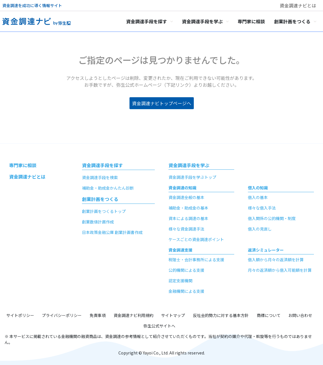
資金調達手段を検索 (100, 177)
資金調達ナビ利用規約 (133, 315)
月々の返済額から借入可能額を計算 (280, 270)
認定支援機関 (180, 280)
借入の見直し (260, 229)
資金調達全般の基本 (186, 197)
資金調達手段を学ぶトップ (192, 177)
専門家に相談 (22, 165)
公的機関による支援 (186, 270)
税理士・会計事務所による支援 (196, 259)
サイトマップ (173, 315)
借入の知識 (258, 187)
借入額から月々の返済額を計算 (276, 259)
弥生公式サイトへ (159, 326)
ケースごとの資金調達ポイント (196, 239)
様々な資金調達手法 (186, 229)
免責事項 (98, 315)
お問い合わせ (300, 315)
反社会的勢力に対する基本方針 (221, 315)
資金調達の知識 (182, 187)
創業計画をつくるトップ (104, 211)
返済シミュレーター (266, 250)
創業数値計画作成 (98, 222)
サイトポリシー (20, 315)
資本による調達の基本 (188, 218)
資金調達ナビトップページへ (161, 103)
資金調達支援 (180, 250)
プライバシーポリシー (62, 315)
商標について (269, 315)
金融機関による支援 (186, 291)
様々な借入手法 (262, 208)
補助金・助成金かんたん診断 (108, 188)
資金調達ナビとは (298, 5)
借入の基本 (258, 197)
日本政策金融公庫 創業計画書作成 (112, 232)
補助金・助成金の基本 (188, 208)
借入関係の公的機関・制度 (272, 218)
